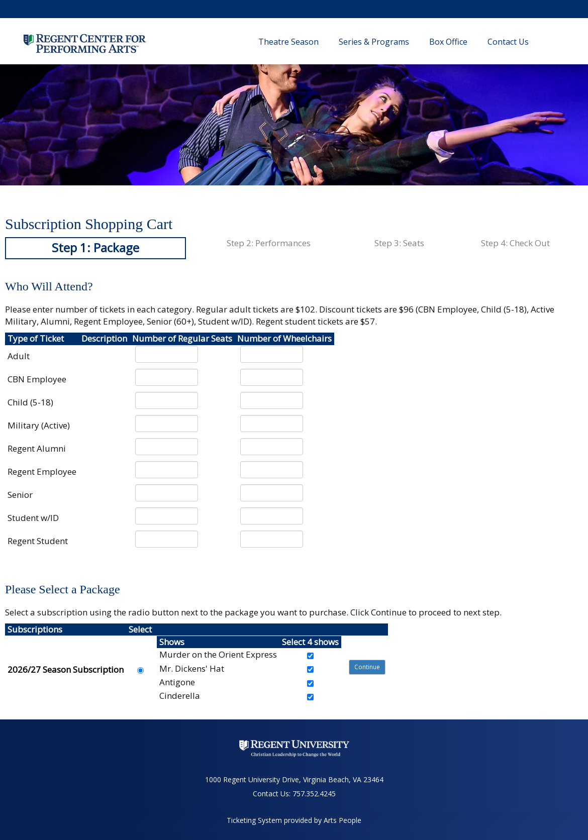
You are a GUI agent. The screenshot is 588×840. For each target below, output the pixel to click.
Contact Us (508, 41)
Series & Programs (374, 41)
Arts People (342, 820)
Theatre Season (288, 41)
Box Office (448, 41)
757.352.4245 (314, 793)
